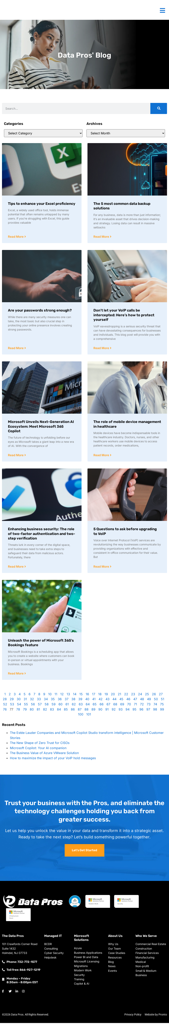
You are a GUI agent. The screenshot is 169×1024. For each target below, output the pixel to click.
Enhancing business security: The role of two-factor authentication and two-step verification (41, 534)
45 (121, 700)
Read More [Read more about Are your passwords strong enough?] (16, 348)
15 (81, 695)
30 (19, 700)
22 (126, 695)
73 (149, 705)
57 (40, 705)
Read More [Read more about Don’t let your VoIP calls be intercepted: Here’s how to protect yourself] (101, 348)
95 (134, 710)
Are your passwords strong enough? (40, 310)
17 (93, 695)
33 (39, 700)
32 (32, 700)
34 (46, 700)
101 (88, 715)
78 (18, 710)
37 (66, 700)
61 (67, 705)
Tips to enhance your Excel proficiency (41, 203)
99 (162, 710)
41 (94, 700)
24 (140, 695)
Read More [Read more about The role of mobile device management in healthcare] (101, 456)
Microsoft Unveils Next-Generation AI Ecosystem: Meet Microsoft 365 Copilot (41, 427)
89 (93, 710)
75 (162, 705)
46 (128, 700)
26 (154, 695)
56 (33, 705)
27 (161, 695)
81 (38, 710)
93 (121, 710)
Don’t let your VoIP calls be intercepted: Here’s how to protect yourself (123, 315)
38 (73, 700)
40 (87, 700)
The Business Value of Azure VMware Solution (44, 754)
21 (119, 695)
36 (60, 700)
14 (74, 695)
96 (141, 710)
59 (54, 705)
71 (135, 705)
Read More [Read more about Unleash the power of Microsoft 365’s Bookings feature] (16, 674)
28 (5, 700)
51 (162, 700)
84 (59, 710)
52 (5, 705)
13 (68, 695)
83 (52, 710)
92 (114, 710)
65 (95, 705)
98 (155, 710)
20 (113, 695)
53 (12, 705)
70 (129, 705)
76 (5, 710)
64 (88, 705)
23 (133, 695)
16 (87, 695)
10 (50, 695)
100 (80, 715)
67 (108, 705)
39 (80, 700)
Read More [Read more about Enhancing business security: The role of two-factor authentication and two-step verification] (16, 567)
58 (47, 705)
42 (101, 700)
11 (56, 695)
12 (62, 695)
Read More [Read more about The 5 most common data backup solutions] (101, 237)
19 (106, 695)
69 (122, 705)
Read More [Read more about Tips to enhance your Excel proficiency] (16, 237)
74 (155, 705)
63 (81, 705)
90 (100, 710)
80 (32, 710)
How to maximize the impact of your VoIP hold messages (53, 759)
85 (66, 710)
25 (147, 695)
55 (26, 705)
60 (60, 705)
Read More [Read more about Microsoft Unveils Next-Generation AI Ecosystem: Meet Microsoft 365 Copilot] (16, 456)
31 (25, 700)
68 (115, 705)
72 (142, 705)
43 (107, 700)
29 (12, 700)
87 (80, 710)
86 (73, 710)
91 (107, 710)
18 (100, 695)
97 (148, 710)
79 (25, 710)
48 (142, 700)
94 (128, 710)
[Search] (158, 108)
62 (74, 705)
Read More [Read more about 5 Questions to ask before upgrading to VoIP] (101, 567)
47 (135, 700)
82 (45, 710)
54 (19, 705)
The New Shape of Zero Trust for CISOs (39, 744)
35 (53, 700)
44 (114, 700)
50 (156, 700)
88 (86, 710)
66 (102, 705)
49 (149, 700)
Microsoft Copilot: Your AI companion (38, 749)
